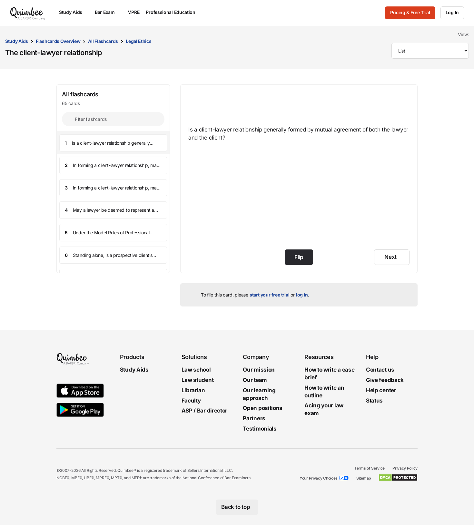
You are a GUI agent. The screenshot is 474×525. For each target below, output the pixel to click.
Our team (255, 380)
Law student (198, 380)
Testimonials (259, 428)
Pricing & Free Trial (410, 12)
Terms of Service (369, 467)
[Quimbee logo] (28, 13)
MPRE (133, 12)
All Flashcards (103, 41)
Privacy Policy (405, 467)
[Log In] (452, 12)
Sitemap (363, 477)
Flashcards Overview (58, 41)
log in (302, 294)
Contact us (380, 369)
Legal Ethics (138, 41)
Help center (381, 390)
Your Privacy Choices (319, 477)
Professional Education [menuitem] (173, 12)
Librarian (193, 390)
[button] (113, 143)
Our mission (259, 369)
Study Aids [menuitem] (73, 12)
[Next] (392, 257)
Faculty (191, 400)
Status (374, 400)
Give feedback (385, 380)
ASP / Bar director (205, 410)
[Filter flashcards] (113, 119)
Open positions (262, 408)
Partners (254, 418)
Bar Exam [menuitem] (108, 12)
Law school (196, 369)
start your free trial (270, 294)
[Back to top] (237, 507)
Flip (298, 257)
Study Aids (16, 41)
